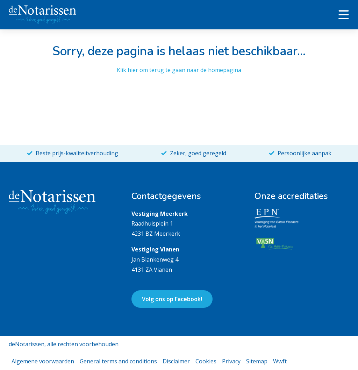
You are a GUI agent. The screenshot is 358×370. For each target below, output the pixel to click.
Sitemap (256, 361)
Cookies (205, 361)
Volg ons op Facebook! (172, 299)
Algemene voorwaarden (43, 361)
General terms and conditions (118, 361)
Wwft (280, 361)
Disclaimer (176, 361)
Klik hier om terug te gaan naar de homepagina (179, 70)
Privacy (231, 361)
